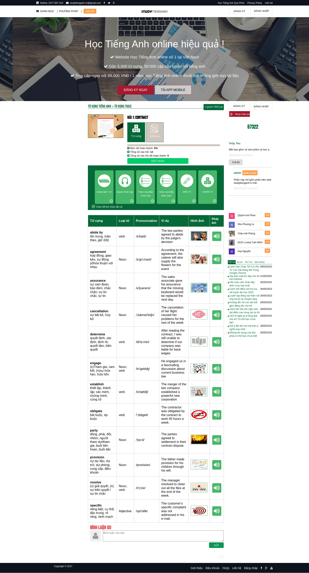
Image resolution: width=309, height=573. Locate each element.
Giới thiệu (197, 568)
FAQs (225, 568)
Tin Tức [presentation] (249, 262)
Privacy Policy (254, 3)
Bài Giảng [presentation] (259, 262)
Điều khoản (213, 568)
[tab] (232, 262)
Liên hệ (269, 3)
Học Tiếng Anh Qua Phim (231, 3)
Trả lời (236, 162)
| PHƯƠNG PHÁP (67, 11)
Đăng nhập (261, 10)
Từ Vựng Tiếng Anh (99, 105)
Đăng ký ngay (136, 90)
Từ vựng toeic (123, 105)
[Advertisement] (58, 215)
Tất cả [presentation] (231, 262)
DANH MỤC (45, 11)
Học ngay (158, 160)
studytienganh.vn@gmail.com (85, 3)
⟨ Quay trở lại (214, 107)
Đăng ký (239, 11)
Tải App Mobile (173, 90)
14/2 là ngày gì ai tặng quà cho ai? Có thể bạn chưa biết (243, 319)
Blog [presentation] (240, 262)
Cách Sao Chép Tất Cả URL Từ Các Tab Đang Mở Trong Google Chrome (244, 269)
